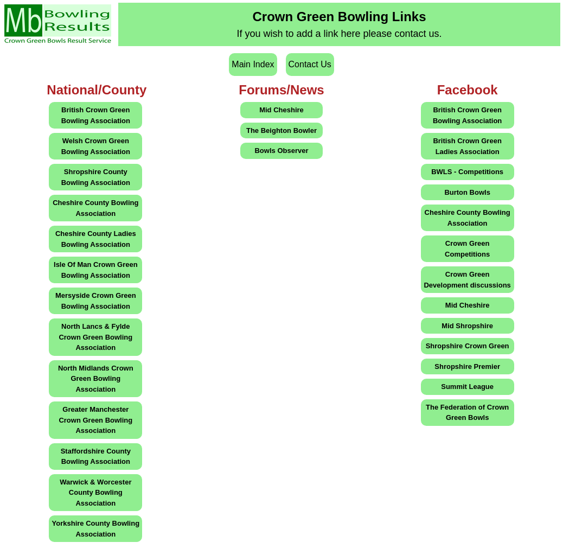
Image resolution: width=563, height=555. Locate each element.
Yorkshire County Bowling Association (96, 528)
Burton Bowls (467, 192)
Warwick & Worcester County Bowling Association (95, 492)
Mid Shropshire (467, 326)
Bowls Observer (281, 150)
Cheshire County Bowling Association (95, 208)
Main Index (253, 64)
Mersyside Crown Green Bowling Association (95, 300)
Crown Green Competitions (467, 248)
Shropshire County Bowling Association (95, 177)
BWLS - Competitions (467, 172)
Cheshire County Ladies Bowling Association (95, 238)
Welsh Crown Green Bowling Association (95, 146)
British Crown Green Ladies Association (467, 146)
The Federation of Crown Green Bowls (467, 412)
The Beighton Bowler (281, 130)
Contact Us (310, 64)
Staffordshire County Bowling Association (96, 456)
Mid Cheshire (281, 110)
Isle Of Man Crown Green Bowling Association (96, 269)
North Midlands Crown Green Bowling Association (95, 378)
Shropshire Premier (467, 366)
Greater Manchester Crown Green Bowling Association (95, 420)
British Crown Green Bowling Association (95, 115)
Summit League (467, 386)
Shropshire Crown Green (467, 346)
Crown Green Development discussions (467, 279)
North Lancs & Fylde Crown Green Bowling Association (95, 337)
